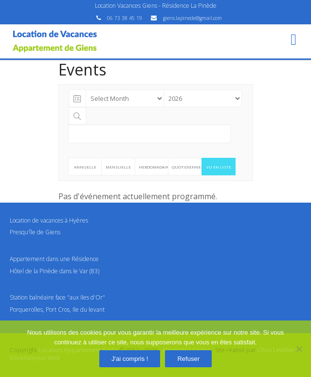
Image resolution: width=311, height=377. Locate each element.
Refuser (188, 358)
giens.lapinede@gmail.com (192, 18)
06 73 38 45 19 (125, 18)
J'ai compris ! (129, 358)
